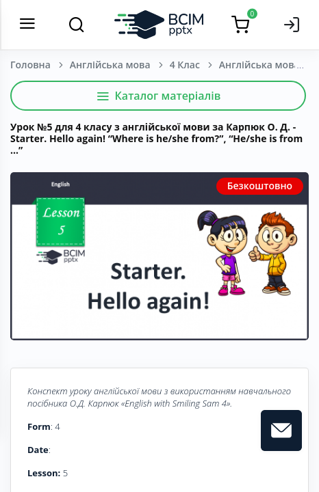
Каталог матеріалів (158, 95)
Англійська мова (110, 64)
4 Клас (185, 64)
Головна (30, 64)
